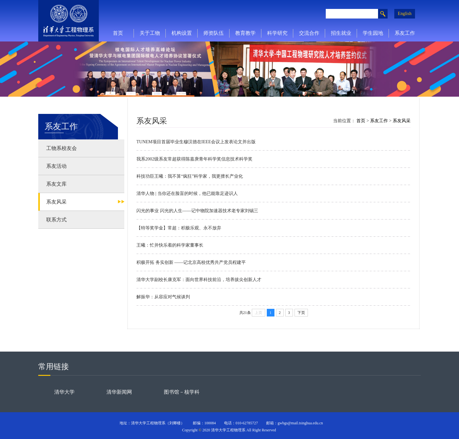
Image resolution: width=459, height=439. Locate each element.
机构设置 (181, 33)
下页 (301, 312)
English (405, 13)
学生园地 (373, 33)
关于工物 (150, 33)
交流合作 (309, 33)
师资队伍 (213, 33)
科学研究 (277, 33)
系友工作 (405, 33)
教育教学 (245, 33)
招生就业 (341, 33)
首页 (118, 33)
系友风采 (402, 120)
